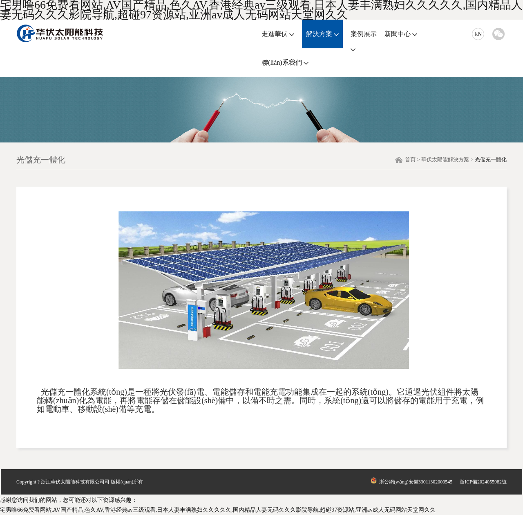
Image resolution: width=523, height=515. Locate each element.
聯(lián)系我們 (282, 62)
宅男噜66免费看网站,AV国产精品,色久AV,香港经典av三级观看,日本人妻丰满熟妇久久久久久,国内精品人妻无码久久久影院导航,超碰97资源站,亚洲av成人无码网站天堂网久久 (218, 510)
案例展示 (364, 33)
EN (478, 34)
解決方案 (319, 33)
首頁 (410, 159)
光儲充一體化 (491, 159)
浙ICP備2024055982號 (483, 482)
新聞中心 (397, 33)
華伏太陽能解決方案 (445, 159)
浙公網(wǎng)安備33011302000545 (410, 482)
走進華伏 (275, 33)
